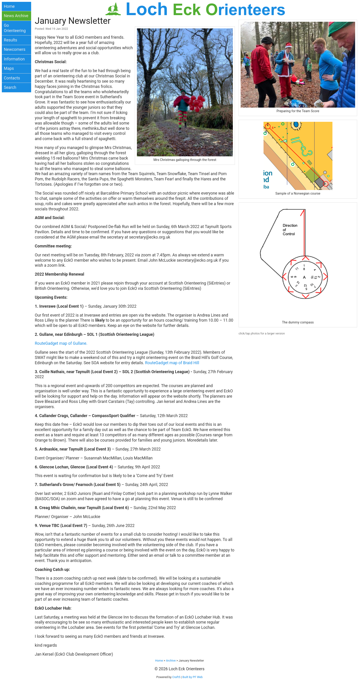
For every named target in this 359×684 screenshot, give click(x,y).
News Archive (16, 16)
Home (9, 6)
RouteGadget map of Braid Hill (172, 363)
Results (10, 40)
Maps (9, 68)
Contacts (12, 78)
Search (10, 87)
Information (14, 59)
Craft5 (176, 677)
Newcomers (14, 49)
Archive (171, 660)
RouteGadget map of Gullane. (61, 343)
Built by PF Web (192, 677)
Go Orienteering (15, 28)
